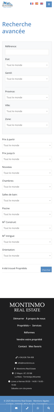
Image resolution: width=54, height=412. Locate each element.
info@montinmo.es (26, 363)
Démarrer (18, 318)
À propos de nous (35, 318)
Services (36, 325)
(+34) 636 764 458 (26, 357)
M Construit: (9, 222)
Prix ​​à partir (8, 139)
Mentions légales (41, 401)
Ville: (7, 105)
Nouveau (7, 167)
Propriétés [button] (23, 325)
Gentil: (8, 72)
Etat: (7, 59)
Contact (22, 346)
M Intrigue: (8, 236)
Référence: (11, 46)
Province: (10, 91)
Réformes (29, 332)
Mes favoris (35, 346)
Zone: (8, 119)
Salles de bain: (9, 194)
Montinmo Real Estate (26, 368)
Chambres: (8, 180)
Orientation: (8, 249)
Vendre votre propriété (29, 339)
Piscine (6, 208)
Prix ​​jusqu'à (8, 153)
